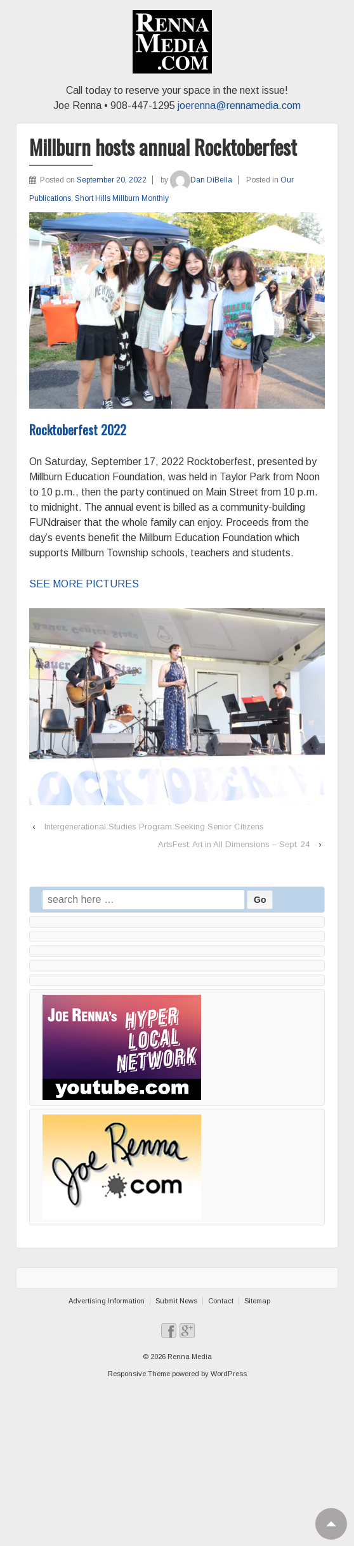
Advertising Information (107, 1301)
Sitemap (257, 1301)
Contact (220, 1301)
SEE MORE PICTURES (84, 583)
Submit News (176, 1301)
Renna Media (189, 1356)
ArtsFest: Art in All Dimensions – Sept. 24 (234, 844)
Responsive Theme (139, 1373)
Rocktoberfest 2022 (77, 429)
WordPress (229, 1373)
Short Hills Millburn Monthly (122, 198)
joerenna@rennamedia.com (239, 105)
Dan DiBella (201, 180)
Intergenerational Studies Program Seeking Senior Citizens (154, 826)
